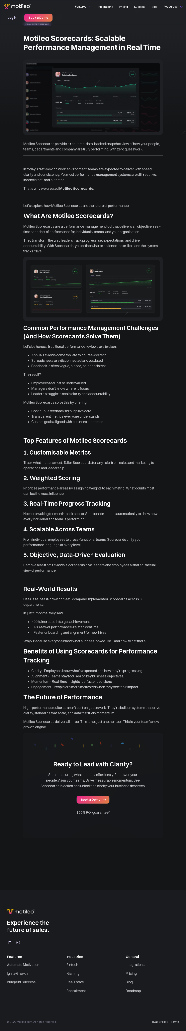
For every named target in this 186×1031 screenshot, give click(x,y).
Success (139, 7)
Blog (154, 7)
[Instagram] (18, 942)
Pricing (123, 7)
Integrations (105, 7)
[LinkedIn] (9, 942)
